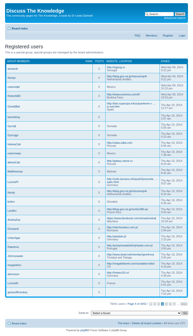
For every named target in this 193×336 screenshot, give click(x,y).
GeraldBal (14, 106)
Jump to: (83, 312)
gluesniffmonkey (17, 292)
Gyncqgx (13, 135)
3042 (184, 304)
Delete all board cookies (146, 323)
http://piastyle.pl (116, 236)
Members (151, 35)
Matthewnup (15, 171)
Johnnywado (15, 255)
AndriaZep (14, 219)
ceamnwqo (14, 153)
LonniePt (13, 181)
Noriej (11, 192)
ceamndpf (14, 86)
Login (182, 35)
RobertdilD (14, 95)
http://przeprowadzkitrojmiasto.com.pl (130, 245)
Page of (137, 303)
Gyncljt (12, 126)
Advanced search (174, 17)
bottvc (11, 201)
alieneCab (14, 162)
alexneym (13, 274)
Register (168, 35)
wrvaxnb (13, 68)
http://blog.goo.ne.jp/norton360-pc (127, 209)
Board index (20, 28)
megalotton (14, 265)
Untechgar (14, 237)
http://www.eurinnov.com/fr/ (123, 94)
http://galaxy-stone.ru (120, 160)
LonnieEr (13, 283)
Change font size (181, 27)
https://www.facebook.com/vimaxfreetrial (131, 218)
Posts (99, 61)
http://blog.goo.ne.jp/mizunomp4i (127, 76)
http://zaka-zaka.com (119, 142)
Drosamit (13, 228)
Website (112, 61)
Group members (18, 61)
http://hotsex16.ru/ (118, 272)
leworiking (14, 117)
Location (125, 61)
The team (123, 323)
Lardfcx (12, 210)
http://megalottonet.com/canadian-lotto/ (131, 263)
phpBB (84, 330)
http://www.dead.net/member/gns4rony (130, 254)
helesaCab (14, 144)
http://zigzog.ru (116, 67)
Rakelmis (13, 246)
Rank (88, 61)
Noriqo (12, 77)
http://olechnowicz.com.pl (122, 227)
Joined (165, 61)
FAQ (137, 35)
